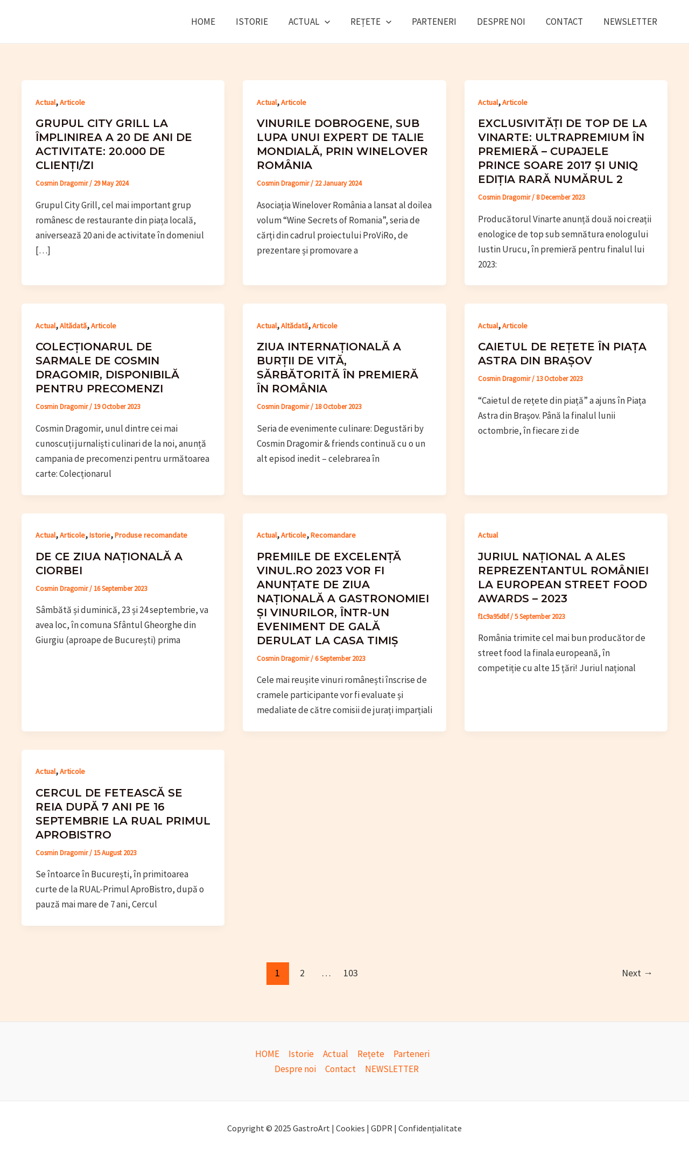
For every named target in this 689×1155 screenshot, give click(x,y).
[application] (336, 21)
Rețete (380, 21)
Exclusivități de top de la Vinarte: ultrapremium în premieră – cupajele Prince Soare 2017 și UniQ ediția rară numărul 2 (562, 151)
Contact (567, 21)
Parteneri (441, 21)
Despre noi (506, 21)
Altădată (73, 325)
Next (637, 973)
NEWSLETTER (631, 21)
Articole (72, 102)
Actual (321, 21)
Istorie (266, 21)
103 (350, 973)
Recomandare (333, 535)
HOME (219, 21)
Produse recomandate (151, 535)
